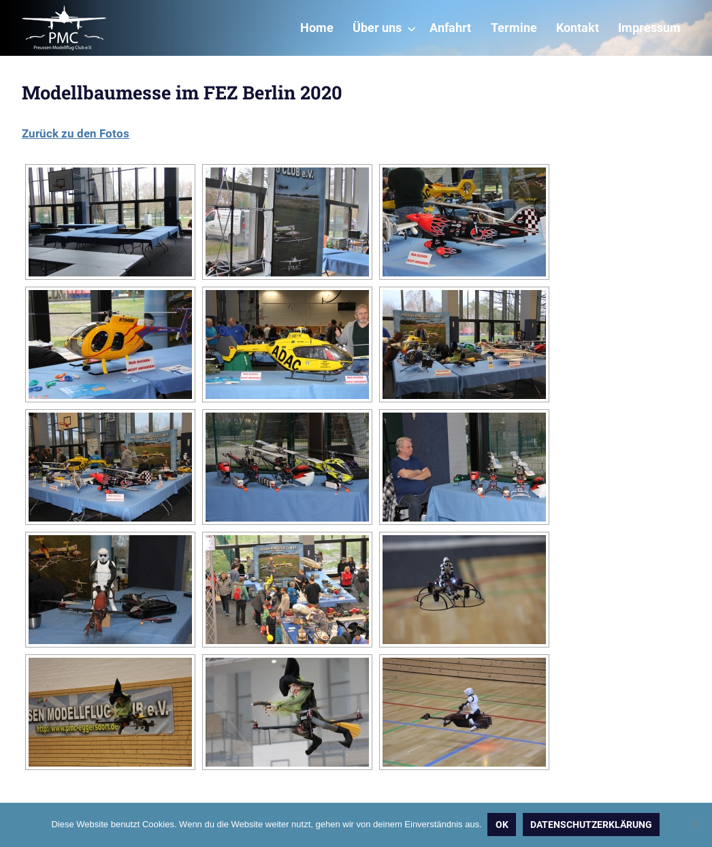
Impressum (649, 28)
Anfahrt (450, 28)
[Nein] (695, 825)
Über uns (384, 28)
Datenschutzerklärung (592, 825)
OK (502, 825)
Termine (514, 28)
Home (317, 28)
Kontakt (577, 28)
